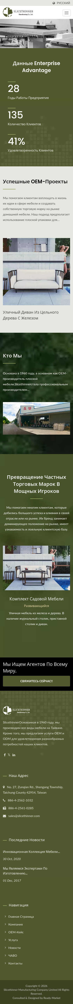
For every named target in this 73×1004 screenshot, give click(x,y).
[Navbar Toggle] (66, 13)
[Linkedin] (13, 755)
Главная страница (21, 916)
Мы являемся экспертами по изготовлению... (25, 871)
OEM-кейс (16, 932)
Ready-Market (52, 998)
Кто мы (12, 355)
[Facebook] (5, 755)
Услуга (13, 940)
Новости (14, 947)
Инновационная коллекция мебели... (31, 852)
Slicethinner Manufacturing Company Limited (31, 989)
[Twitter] (9, 755)
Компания (15, 924)
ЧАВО (12, 955)
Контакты (15, 963)
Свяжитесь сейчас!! (36, 681)
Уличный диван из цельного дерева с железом (31, 315)
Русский (63, 3)
